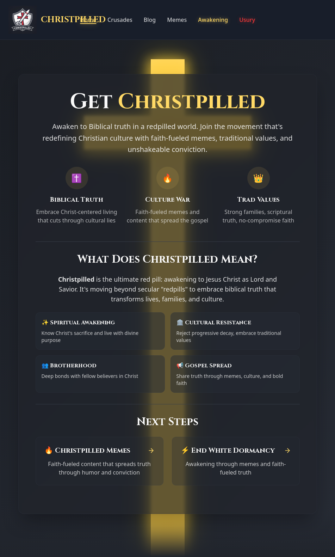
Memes (177, 20)
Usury (247, 20)
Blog (150, 20)
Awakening (213, 20)
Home (88, 20)
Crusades (119, 20)
